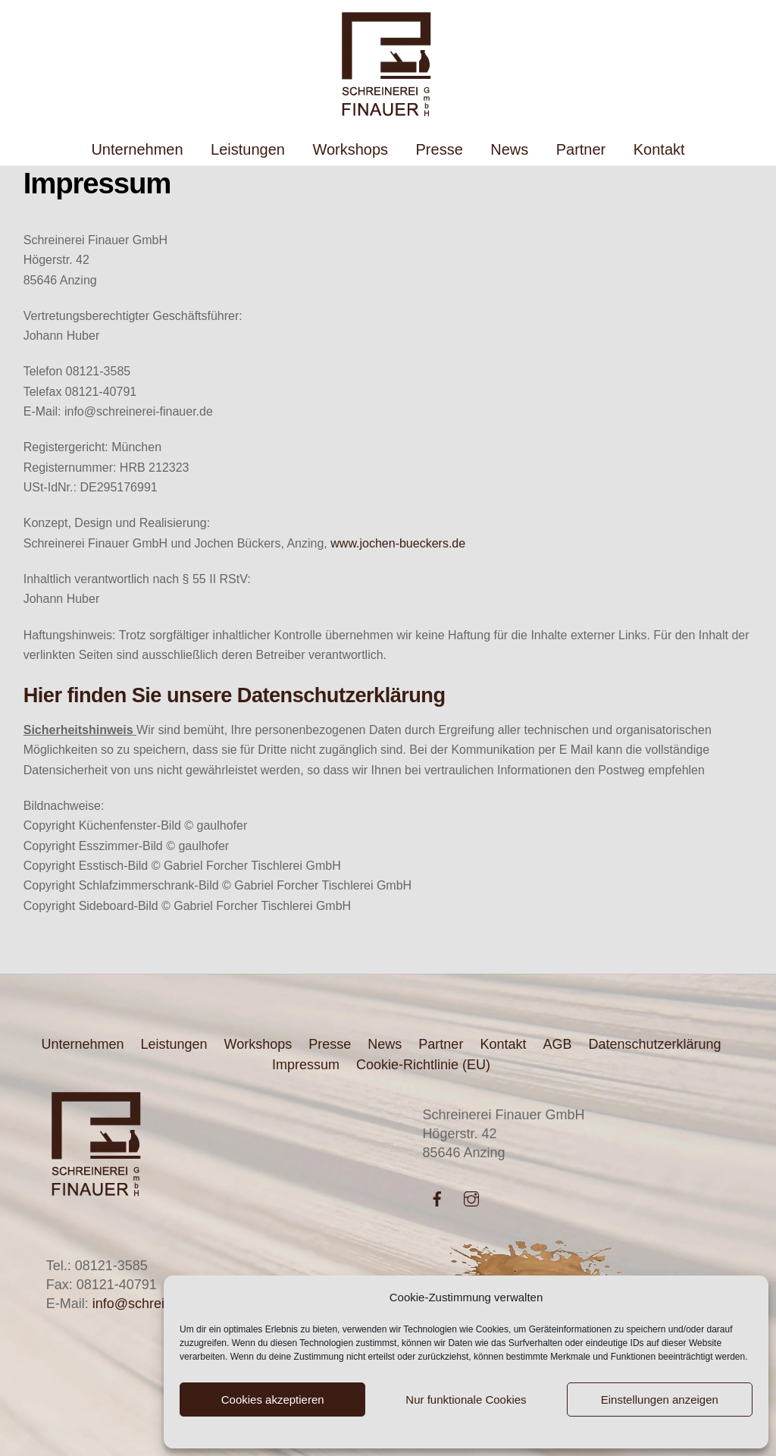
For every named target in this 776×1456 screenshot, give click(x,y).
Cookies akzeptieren (272, 1399)
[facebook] (437, 1197)
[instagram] (471, 1197)
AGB (557, 1044)
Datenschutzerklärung (654, 1044)
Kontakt (659, 149)
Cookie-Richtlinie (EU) (423, 1064)
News (509, 149)
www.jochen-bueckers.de (397, 543)
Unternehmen (137, 149)
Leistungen (248, 149)
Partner (581, 149)
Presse (439, 149)
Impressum (306, 1064)
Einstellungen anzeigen (659, 1399)
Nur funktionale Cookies (465, 1399)
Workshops (350, 149)
